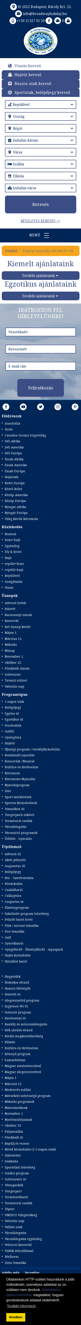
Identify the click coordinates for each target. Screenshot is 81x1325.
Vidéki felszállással (19, 1251)
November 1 (14, 1113)
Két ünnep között (17, 627)
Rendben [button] (15, 1317)
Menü (40, 235)
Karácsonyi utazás (18, 615)
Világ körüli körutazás (21, 519)
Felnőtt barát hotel (19, 919)
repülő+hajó (14, 570)
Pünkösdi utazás (17, 668)
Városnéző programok (21, 833)
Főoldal (11, 250)
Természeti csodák (18, 821)
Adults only (10, 1273)
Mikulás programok (19, 1102)
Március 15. (13, 639)
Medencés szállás (18, 1090)
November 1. (14, 656)
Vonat (9, 587)
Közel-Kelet (13, 489)
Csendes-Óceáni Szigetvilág (25, 435)
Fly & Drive (13, 552)
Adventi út (13, 854)
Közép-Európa (15, 501)
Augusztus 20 (15, 866)
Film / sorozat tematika (22, 925)
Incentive (32, 1273)
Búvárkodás (13, 884)
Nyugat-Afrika (15, 507)
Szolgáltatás (13, 582)
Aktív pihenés (15, 860)
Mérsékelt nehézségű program (28, 1096)
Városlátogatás (15, 827)
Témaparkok (14, 1185)
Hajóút (10, 743)
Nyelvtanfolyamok (18, 1120)
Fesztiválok (13, 725)
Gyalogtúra (13, 737)
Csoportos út (14, 902)
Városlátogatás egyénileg (23, 1239)
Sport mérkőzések (18, 797)
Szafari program (17, 1173)
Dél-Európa (13, 453)
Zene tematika (15, 1263)
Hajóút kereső (27, 74)
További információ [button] (21, 1306)
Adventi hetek (15, 603)
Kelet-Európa (15, 483)
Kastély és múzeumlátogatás (26, 1024)
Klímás (10, 1042)
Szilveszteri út (15, 1179)
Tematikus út (14, 809)
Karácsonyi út (15, 1018)
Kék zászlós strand (19, 1030)
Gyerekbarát (14, 943)
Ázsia (9, 429)
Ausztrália (12, 423)
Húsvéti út (13, 994)
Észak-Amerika (16, 465)
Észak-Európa (15, 471)
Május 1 (10, 1078)
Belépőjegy (13, 707)
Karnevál (12, 621)
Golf (8, 937)
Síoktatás (11, 1161)
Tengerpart (13, 1191)
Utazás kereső (27, 65)
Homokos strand (17, 982)
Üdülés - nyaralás (18, 838)
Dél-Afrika (12, 441)
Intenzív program (18, 1012)
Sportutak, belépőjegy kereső (42, 92)
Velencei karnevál (18, 1245)
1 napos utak (14, 701)
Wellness (12, 1257)
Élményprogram (17, 907)
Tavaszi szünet (16, 680)
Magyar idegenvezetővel (23, 1072)
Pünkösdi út (14, 1137)
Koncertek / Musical (20, 761)
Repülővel (12, 575)
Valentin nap (14, 686)
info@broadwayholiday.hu (40, 13)
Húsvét (10, 609)
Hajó (8, 558)
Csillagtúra (13, 896)
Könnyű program (17, 1054)
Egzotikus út (14, 719)
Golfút (9, 731)
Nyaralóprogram (17, 785)
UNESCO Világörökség (21, 1215)
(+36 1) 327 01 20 (27, 20)
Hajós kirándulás (17, 955)
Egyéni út (12, 713)
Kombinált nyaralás (20, 755)
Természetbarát (16, 1197)
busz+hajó (12, 540)
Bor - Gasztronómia (19, 878)
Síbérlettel (13, 1155)
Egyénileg (12, 546)
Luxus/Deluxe (15, 1060)
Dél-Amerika (14, 447)
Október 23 (13, 1125)
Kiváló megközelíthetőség (24, 1036)
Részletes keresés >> (40, 221)
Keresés (40, 204)
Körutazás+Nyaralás (20, 779)
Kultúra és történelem (21, 767)
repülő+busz (14, 564)
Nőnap (10, 651)
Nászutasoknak (16, 1108)
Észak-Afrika (14, 459)
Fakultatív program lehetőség (27, 914)
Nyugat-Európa (16, 513)
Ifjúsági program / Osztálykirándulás (32, 749)
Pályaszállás (14, 1131)
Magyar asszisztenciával (23, 1066)
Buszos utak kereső (32, 83)
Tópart (9, 1209)
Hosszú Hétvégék (17, 988)
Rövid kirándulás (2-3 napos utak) (30, 1149)
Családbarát (14, 890)
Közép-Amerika (16, 495)
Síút (8, 791)
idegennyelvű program (22, 1000)
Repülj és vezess (17, 1143)
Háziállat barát (16, 961)
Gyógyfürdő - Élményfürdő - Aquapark (34, 949)
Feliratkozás (40, 388)
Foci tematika (14, 931)
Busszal (10, 534)
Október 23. (13, 662)
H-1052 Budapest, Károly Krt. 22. (40, 6)
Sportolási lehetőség (20, 1167)
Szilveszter (13, 674)
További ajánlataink (38, 275)
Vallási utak (13, 1227)
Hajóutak (11, 477)
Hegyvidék (13, 976)
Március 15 (13, 1084)
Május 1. (11, 633)
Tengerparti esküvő (19, 815)
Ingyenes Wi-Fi (16, 1006)
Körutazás (12, 773)
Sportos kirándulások (21, 803)
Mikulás (11, 644)
